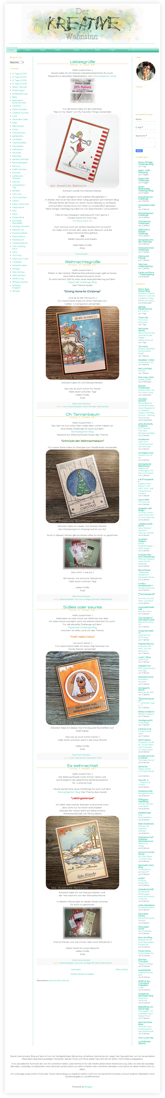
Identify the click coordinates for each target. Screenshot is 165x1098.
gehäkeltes (17, 136)
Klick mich (82, 221)
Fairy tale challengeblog (145, 265)
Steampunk (18, 240)
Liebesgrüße (82, 61)
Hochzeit (16, 153)
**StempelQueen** (146, 700)
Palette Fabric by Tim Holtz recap (146, 391)
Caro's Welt (143, 500)
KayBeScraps (144, 813)
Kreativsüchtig (145, 791)
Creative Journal (20, 113)
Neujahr (16, 191)
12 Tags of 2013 (19, 74)
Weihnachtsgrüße (82, 262)
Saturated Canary (143, 915)
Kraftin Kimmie (19, 169)
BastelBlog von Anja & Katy (145, 1008)
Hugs (140, 987)
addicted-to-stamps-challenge (144, 232)
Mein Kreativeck (146, 824)
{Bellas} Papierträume (145, 308)
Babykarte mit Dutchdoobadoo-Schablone (146, 942)
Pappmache (18, 207)
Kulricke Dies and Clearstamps (146, 556)
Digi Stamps (80, 758)
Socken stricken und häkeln (145, 805)
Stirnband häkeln (146, 907)
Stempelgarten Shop (104, 76)
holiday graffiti (144, 379)
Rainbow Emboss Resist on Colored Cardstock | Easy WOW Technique (146, 297)
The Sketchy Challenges (144, 222)
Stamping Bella (19, 233)
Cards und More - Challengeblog (146, 273)
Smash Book (18, 217)
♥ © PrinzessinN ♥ (145, 480)
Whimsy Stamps (20, 282)
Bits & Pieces (144, 570)
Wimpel (16, 291)
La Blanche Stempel (17, 177)
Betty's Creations (146, 714)
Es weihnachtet (82, 765)
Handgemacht (145, 720)
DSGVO (105, 50)
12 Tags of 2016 (19, 84)
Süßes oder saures (82, 607)
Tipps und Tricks (20, 259)
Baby (14, 97)
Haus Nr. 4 (143, 780)
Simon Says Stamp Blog (144, 290)
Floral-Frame (144, 951)
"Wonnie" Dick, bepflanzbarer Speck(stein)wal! (145, 1029)
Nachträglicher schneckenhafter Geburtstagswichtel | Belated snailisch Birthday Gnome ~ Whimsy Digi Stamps (146, 410)
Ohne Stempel (89, 406)
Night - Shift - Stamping (144, 171)
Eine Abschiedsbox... (145, 816)
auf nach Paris (144, 611)
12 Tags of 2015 (19, 80)
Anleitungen (18, 90)
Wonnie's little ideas (145, 1023)
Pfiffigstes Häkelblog (143, 801)
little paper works (143, 928)
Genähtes (17, 139)
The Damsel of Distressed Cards (146, 619)
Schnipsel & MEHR (143, 689)
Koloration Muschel (143, 680)
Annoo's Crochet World (146, 853)
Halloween (91, 758)
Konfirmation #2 (146, 362)
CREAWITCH (144, 666)
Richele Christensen (144, 387)
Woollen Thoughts (143, 960)
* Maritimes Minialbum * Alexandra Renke (146, 574)
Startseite (76, 969)
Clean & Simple (19, 109)
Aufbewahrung (20, 94)
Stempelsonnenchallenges (146, 249)
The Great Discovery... (143, 321)
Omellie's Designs (142, 540)
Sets (14, 211)
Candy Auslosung (146, 588)
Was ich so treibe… (143, 844)
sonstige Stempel (91, 599)
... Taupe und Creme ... (144, 783)
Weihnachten (103, 406)
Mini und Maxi (145, 368)
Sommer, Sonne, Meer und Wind (146, 599)
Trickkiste (35, 50)
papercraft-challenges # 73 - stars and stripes (146, 470)
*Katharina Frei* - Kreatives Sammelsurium (146, 839)
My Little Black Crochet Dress (145, 857)
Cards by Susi (144, 729)
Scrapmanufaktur (146, 632)
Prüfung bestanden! (143, 881)
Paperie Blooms (146, 644)
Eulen (15, 129)
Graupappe (17, 146)
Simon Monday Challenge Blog (146, 163)
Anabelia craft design (145, 509)
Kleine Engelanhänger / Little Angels (146, 546)
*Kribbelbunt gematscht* (144, 870)
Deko (14, 123)
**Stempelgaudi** (146, 595)
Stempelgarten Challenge (145, 214)
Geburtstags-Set (146, 953)
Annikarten (143, 439)
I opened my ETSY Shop (144, 636)
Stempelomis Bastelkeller (144, 465)
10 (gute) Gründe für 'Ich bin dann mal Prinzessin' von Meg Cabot (146, 746)
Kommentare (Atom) (59, 980)
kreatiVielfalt (144, 970)
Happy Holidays (145, 964)
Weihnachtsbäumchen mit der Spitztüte (146, 561)
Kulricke (16, 173)
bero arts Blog (145, 937)
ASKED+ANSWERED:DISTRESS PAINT (146, 351)
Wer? (22, 50)
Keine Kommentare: (81, 404)
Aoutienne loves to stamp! (146, 757)
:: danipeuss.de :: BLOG (146, 525)
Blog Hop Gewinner (142, 999)
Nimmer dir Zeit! (146, 692)
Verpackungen (19, 265)
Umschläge (143, 722)
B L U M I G (143, 311)
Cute (65, 406)
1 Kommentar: (81, 254)
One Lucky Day (145, 1038)
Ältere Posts (122, 969)
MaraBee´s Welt (146, 360)
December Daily (20, 119)
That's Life (143, 317)
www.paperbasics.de (146, 608)
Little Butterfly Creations (145, 425)
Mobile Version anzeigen (82, 974)
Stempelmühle (145, 677)
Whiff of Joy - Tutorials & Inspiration (144, 983)
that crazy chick (146, 377)
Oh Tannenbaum (82, 414)
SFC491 (141, 371)
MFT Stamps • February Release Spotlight (146, 430)
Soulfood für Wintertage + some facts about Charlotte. (146, 895)
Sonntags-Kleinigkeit (17, 222)
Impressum (121, 50)
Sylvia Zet (143, 766)
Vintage (16, 269)
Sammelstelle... (145, 931)
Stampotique (18, 236)
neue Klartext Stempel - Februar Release (146, 530)
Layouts (16, 182)
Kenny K (16, 166)
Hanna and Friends (143, 257)
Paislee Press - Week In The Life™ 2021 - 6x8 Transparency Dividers (145, 489)
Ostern (15, 201)
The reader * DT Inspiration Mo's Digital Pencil (145, 1013)
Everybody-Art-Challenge (145, 198)
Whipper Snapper (16, 286)
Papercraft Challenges (143, 179)
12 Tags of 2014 (19, 77)
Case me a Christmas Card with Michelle (145, 444)
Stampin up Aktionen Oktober (143, 828)
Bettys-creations (146, 712)
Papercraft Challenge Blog (82, 282)
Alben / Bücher (19, 87)
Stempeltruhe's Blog (146, 866)
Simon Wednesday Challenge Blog (146, 189)
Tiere (99, 758)
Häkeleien (50, 50)
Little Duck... (143, 659)
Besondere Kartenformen (19, 101)
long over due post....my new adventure (144, 648)
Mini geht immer (146, 793)
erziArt (141, 878)
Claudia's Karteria (142, 400)
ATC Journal (143, 502)
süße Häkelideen (146, 905)
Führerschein (18, 133)
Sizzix (14, 214)
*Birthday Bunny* (146, 760)
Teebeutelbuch (20, 243)
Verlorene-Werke (143, 330)
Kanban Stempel (20, 159)
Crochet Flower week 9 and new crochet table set (146, 515)
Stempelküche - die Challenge (146, 241)
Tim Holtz (17, 255)
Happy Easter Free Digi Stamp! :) (146, 771)
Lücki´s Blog (144, 657)
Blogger (89, 1087)
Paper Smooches (20, 204)
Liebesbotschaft (146, 889)
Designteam (67, 50)
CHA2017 (16, 106)
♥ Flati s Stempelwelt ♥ (145, 585)
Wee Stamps (18, 272)
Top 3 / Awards (87, 50)
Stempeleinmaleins (146, 206)
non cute (79, 599)
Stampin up (18, 230)
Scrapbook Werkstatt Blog (145, 995)
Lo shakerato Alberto (144, 1042)
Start (11, 50)
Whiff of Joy (18, 279)
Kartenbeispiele (75, 406)
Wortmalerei (144, 740)
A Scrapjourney (145, 453)
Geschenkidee (19, 143)
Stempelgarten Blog (82, 431)
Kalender (16, 156)
